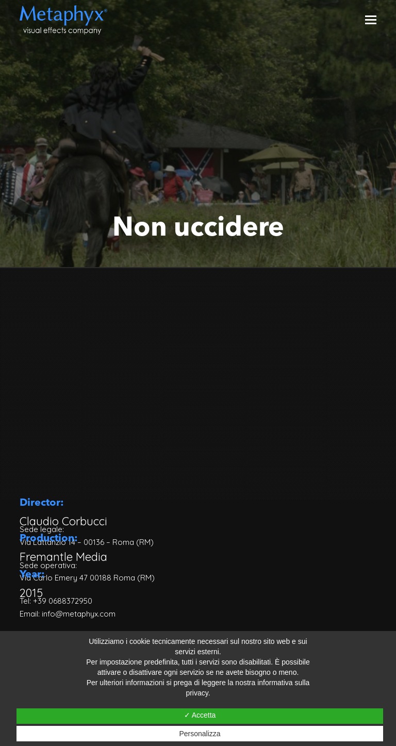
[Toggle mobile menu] (370, 19)
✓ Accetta (200, 715)
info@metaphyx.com (79, 614)
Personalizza (199, 734)
